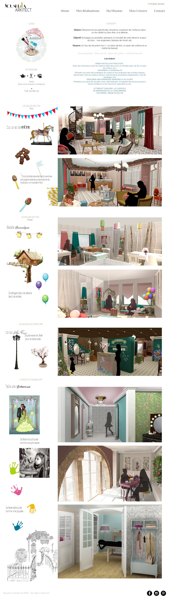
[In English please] (156, 3)
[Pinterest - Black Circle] (163, 593)
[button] (115, 11)
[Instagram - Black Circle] (156, 593)
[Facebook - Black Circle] (149, 593)
